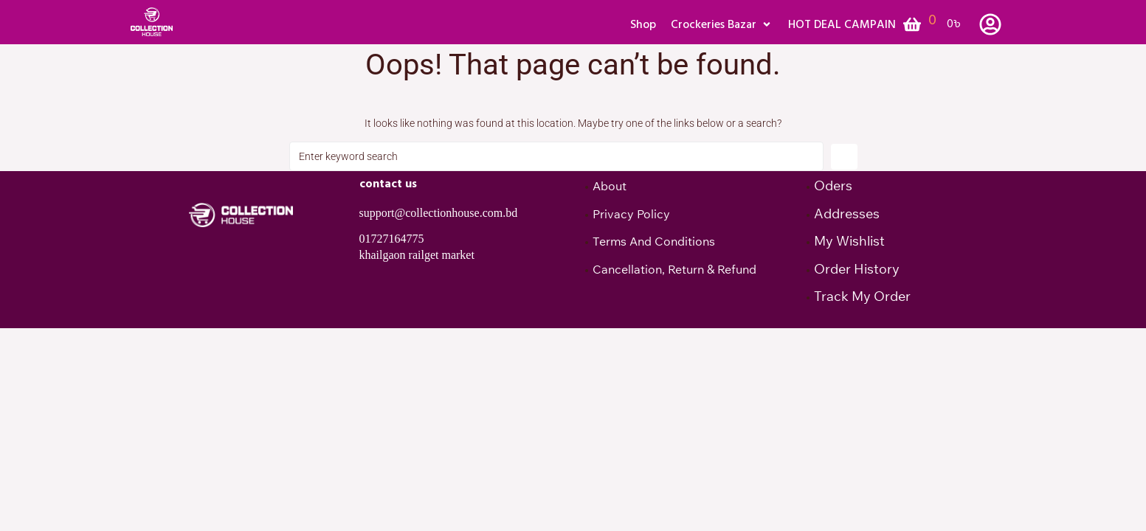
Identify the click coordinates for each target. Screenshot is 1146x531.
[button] (722, 24)
